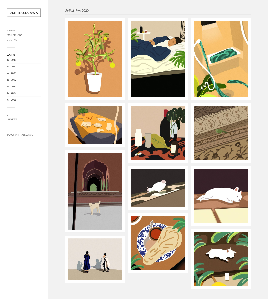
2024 (13, 93)
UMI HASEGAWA (24, 12)
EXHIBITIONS (15, 35)
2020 (13, 66)
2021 (13, 73)
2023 (13, 86)
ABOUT (11, 30)
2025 (13, 99)
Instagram (12, 119)
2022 (13, 79)
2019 (13, 60)
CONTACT (13, 40)
